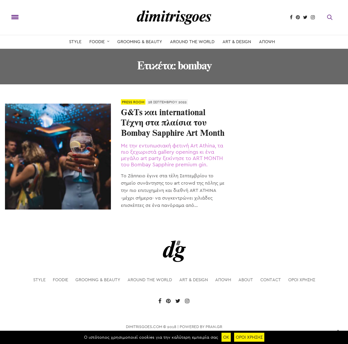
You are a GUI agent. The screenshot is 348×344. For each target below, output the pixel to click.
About (245, 280)
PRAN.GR (214, 326)
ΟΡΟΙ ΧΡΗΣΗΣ (301, 280)
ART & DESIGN (236, 41)
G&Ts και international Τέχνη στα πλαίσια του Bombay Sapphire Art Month (172, 123)
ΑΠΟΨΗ (267, 41)
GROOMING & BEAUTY (139, 41)
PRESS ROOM (133, 102)
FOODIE (97, 41)
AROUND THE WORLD (192, 41)
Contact (270, 280)
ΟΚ (226, 337)
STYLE (75, 41)
